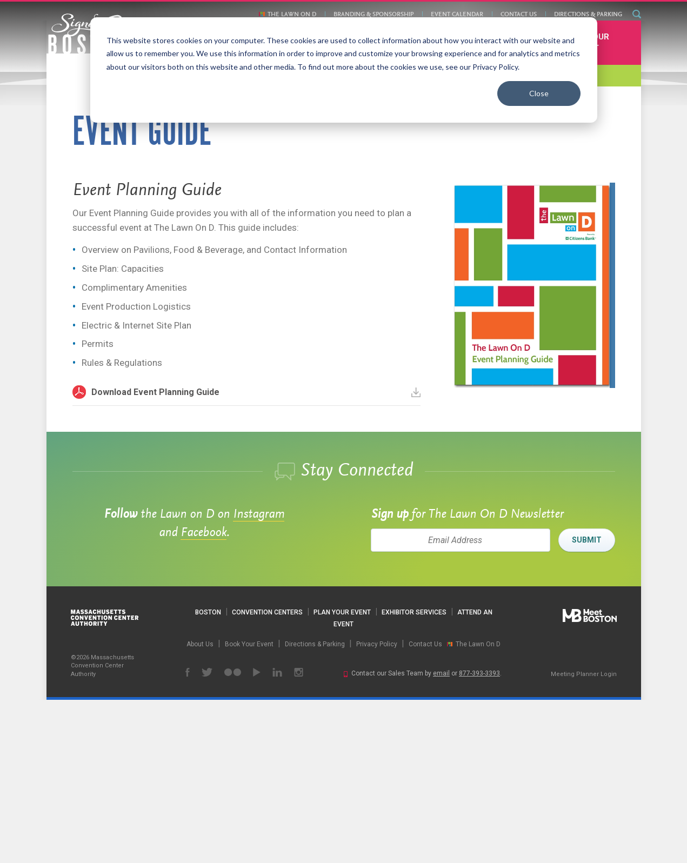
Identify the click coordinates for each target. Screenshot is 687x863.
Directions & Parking (588, 14)
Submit (587, 703)
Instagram (258, 677)
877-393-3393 (479, 836)
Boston (208, 775)
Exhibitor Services (414, 775)
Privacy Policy (376, 807)
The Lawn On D (292, 14)
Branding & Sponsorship (373, 14)
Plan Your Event (342, 775)
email (441, 836)
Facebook (203, 696)
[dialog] (343, 70)
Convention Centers (267, 775)
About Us (200, 807)
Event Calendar (457, 14)
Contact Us (519, 14)
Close (539, 93)
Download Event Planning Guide (256, 555)
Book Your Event (586, 205)
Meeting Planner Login (584, 836)
